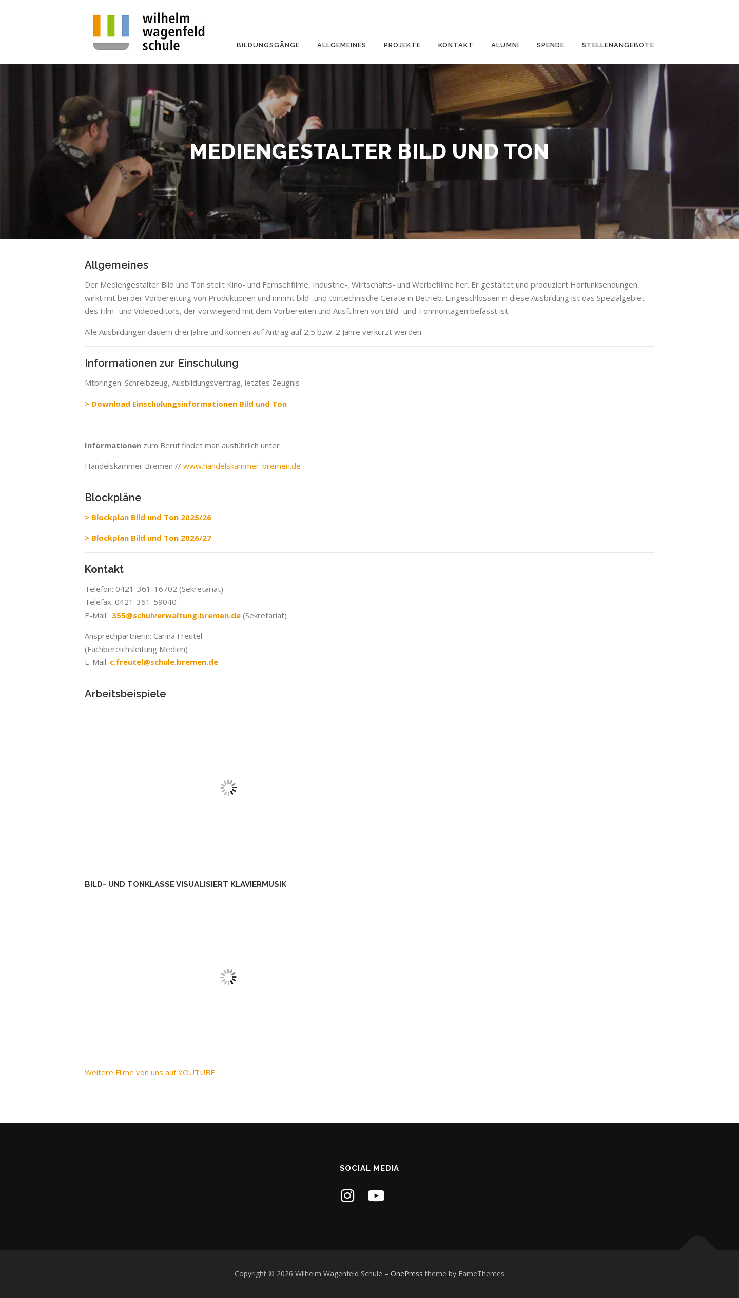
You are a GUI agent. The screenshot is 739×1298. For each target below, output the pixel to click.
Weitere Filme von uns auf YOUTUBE (150, 1072)
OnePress (407, 1273)
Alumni (505, 45)
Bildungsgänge (268, 45)
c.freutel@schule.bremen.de (164, 662)
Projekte (402, 45)
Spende (551, 45)
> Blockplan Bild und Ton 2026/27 (148, 537)
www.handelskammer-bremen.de (242, 466)
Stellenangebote (618, 45)
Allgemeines (341, 45)
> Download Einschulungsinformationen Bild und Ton (186, 403)
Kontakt (456, 45)
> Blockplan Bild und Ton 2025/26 (148, 517)
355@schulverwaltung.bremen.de (177, 615)
